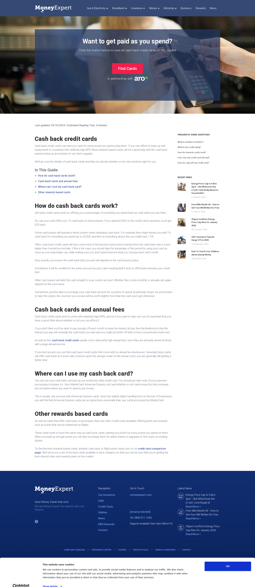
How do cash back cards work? (56, 175)
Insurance (138, 8)
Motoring (170, 8)
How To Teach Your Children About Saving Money (205, 253)
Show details (50, 580)
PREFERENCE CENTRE (101, 550)
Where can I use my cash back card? (59, 186)
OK (228, 560)
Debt (101, 500)
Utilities (102, 512)
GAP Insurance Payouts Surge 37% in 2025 (202, 238)
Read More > (193, 506)
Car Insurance (106, 494)
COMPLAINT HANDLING (74, 550)
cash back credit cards (65, 340)
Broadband (119, 8)
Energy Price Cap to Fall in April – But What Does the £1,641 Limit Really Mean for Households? (204, 188)
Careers (103, 530)
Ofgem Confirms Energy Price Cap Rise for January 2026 (204, 222)
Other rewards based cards (54, 192)
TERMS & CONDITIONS (165, 550)
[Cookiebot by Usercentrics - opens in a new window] (21, 580)
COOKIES (122, 550)
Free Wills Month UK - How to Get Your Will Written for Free (205, 206)
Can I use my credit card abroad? (194, 157)
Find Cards (127, 68)
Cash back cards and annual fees (58, 181)
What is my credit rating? (189, 147)
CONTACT (186, 550)
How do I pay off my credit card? (193, 163)
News (213, 8)
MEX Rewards (106, 524)
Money (154, 8)
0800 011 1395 (143, 517)
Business (186, 8)
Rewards (201, 8)
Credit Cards (105, 506)
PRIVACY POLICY (140, 550)
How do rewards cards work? (192, 152)
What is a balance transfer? (191, 142)
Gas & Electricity (97, 8)
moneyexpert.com (141, 494)
